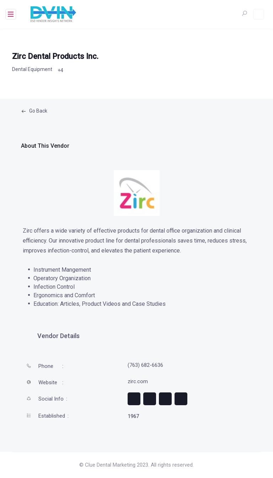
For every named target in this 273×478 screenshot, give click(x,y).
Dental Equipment (32, 69)
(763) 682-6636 (145, 365)
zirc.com (138, 381)
